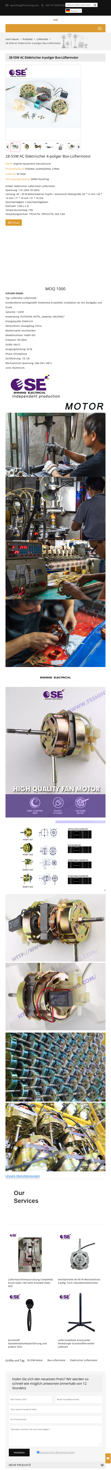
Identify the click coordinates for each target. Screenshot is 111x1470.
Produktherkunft (15, 168)
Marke (9, 163)
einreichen (19, 1452)
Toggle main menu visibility (100, 27)
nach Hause (12, 39)
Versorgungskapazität (18, 179)
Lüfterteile (42, 39)
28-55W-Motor (35, 1360)
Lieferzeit (11, 174)
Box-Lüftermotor (56, 1360)
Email (13, 223)
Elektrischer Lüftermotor (83, 1360)
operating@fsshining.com (24, 5)
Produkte (28, 39)
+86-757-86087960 (55, 5)
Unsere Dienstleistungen (22, 1176)
